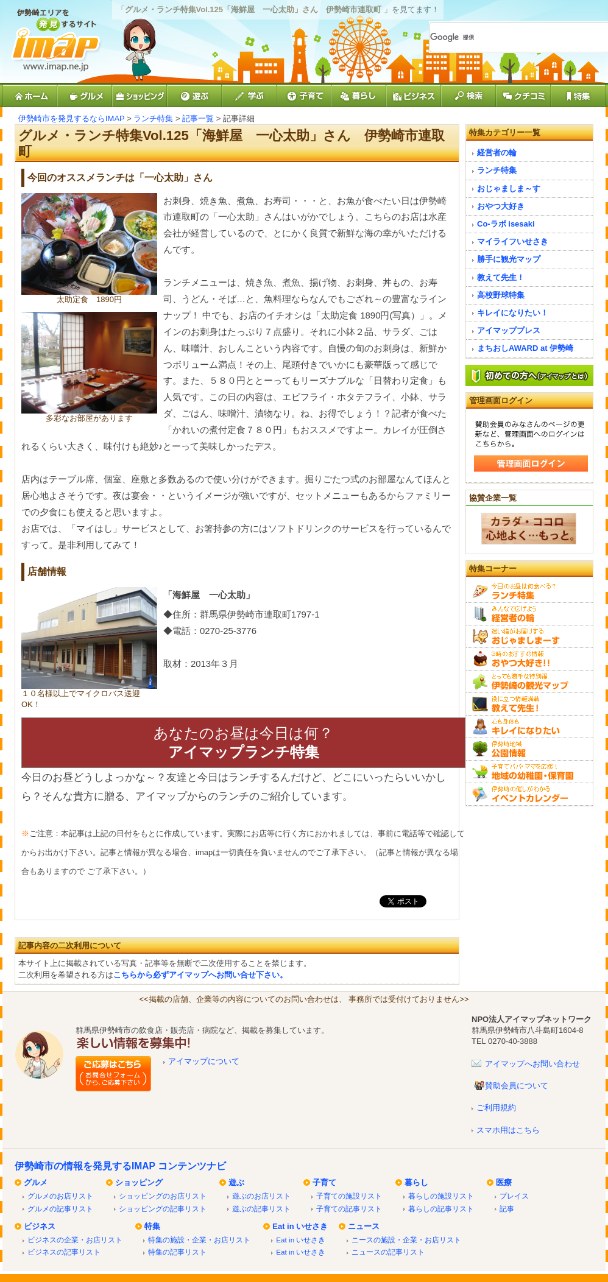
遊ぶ (236, 1182)
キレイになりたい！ (512, 312)
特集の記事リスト (177, 1252)
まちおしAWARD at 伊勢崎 (525, 348)
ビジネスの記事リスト (64, 1252)
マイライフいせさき (512, 241)
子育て (324, 1182)
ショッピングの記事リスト (163, 1209)
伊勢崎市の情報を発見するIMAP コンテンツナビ (120, 1166)
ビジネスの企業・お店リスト (74, 1240)
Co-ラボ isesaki (506, 223)
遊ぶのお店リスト (261, 1196)
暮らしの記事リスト (441, 1209)
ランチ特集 (153, 118)
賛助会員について (516, 1085)
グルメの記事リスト (60, 1209)
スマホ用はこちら (508, 1130)
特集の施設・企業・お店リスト (199, 1240)
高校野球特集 (501, 295)
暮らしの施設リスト (441, 1196)
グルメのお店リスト (60, 1196)
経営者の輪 (497, 152)
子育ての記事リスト (349, 1209)
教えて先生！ (501, 277)
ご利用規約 (496, 1107)
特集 (152, 1226)
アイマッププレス (508, 330)
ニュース (364, 1226)
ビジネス (39, 1226)
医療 (504, 1182)
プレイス (514, 1196)
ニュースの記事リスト (388, 1252)
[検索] (505, 37)
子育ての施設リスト (349, 1196)
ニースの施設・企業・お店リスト (406, 1240)
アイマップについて (203, 1061)
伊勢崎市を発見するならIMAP (71, 118)
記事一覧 (198, 118)
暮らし (416, 1182)
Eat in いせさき (300, 1226)
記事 (507, 1209)
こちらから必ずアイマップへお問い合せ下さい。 (200, 974)
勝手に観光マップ (508, 259)
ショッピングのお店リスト (163, 1196)
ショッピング (139, 1182)
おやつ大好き (501, 206)
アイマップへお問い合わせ (532, 1063)
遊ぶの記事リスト (261, 1209)
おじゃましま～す (508, 188)
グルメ (36, 1182)
